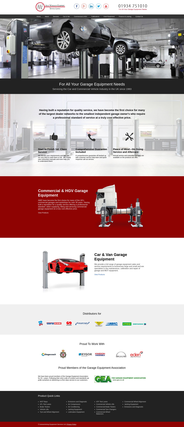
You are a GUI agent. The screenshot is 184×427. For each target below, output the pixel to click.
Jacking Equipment (75, 409)
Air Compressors (74, 404)
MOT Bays (44, 402)
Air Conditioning (74, 407)
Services (56, 16)
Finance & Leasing (125, 16)
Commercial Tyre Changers (106, 409)
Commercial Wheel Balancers (103, 413)
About (47, 16)
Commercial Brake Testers (105, 407)
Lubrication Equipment (76, 412)
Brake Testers (45, 407)
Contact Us (139, 16)
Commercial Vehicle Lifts (105, 404)
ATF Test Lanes (102, 402)
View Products (43, 213)
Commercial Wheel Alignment (135, 402)
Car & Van (66, 16)
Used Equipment (109, 16)
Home (39, 16)
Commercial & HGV (80, 16)
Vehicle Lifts (44, 409)
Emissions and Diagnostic (77, 402)
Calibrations (95, 16)
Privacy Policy (71, 424)
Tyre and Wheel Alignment (49, 412)
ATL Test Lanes (45, 404)
